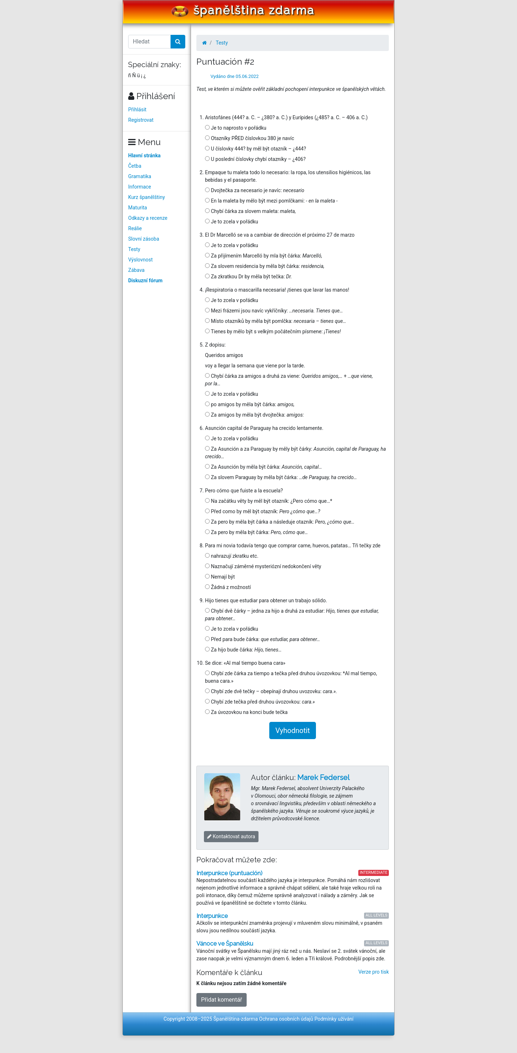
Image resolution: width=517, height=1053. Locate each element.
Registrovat (141, 120)
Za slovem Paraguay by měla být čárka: (281, 477)
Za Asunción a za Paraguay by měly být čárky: (295, 452)
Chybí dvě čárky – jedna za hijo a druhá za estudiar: (292, 614)
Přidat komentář (221, 999)
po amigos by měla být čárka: (249, 404)
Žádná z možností (228, 587)
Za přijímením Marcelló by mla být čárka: (263, 256)
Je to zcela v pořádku (231, 221)
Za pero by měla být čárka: (256, 532)
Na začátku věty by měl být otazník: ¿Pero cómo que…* (268, 501)
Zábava (136, 270)
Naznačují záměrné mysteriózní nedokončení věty (263, 566)
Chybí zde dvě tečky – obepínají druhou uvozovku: (271, 691)
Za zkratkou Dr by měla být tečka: (248, 276)
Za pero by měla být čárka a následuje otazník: (279, 522)
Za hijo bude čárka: (243, 650)
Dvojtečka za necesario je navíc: (254, 190)
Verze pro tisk (373, 972)
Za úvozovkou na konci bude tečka (246, 712)
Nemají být (220, 577)
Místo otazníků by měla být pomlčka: (275, 321)
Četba (134, 166)
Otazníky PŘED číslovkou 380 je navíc (249, 138)
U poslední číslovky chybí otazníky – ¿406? (255, 159)
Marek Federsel (323, 777)
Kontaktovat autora (231, 836)
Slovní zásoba (143, 239)
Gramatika (139, 176)
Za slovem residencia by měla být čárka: (264, 266)
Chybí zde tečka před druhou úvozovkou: (260, 702)
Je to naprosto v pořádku (235, 128)
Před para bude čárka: (262, 639)
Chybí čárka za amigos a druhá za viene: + (289, 379)
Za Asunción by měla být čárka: (263, 467)
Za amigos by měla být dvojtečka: (254, 415)
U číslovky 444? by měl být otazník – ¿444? (255, 149)
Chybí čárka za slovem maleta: (250, 211)
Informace (139, 187)
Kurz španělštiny (146, 197)
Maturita (137, 207)
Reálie (135, 228)
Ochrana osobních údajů (286, 1019)
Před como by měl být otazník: (262, 511)
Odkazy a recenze (147, 218)
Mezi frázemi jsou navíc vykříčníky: (274, 311)
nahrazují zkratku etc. (231, 556)
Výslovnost (140, 260)
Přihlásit (137, 109)
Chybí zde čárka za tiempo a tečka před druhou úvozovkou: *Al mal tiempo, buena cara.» (291, 677)
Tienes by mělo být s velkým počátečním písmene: (273, 331)
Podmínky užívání (334, 1019)
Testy (134, 249)
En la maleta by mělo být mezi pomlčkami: (271, 201)
